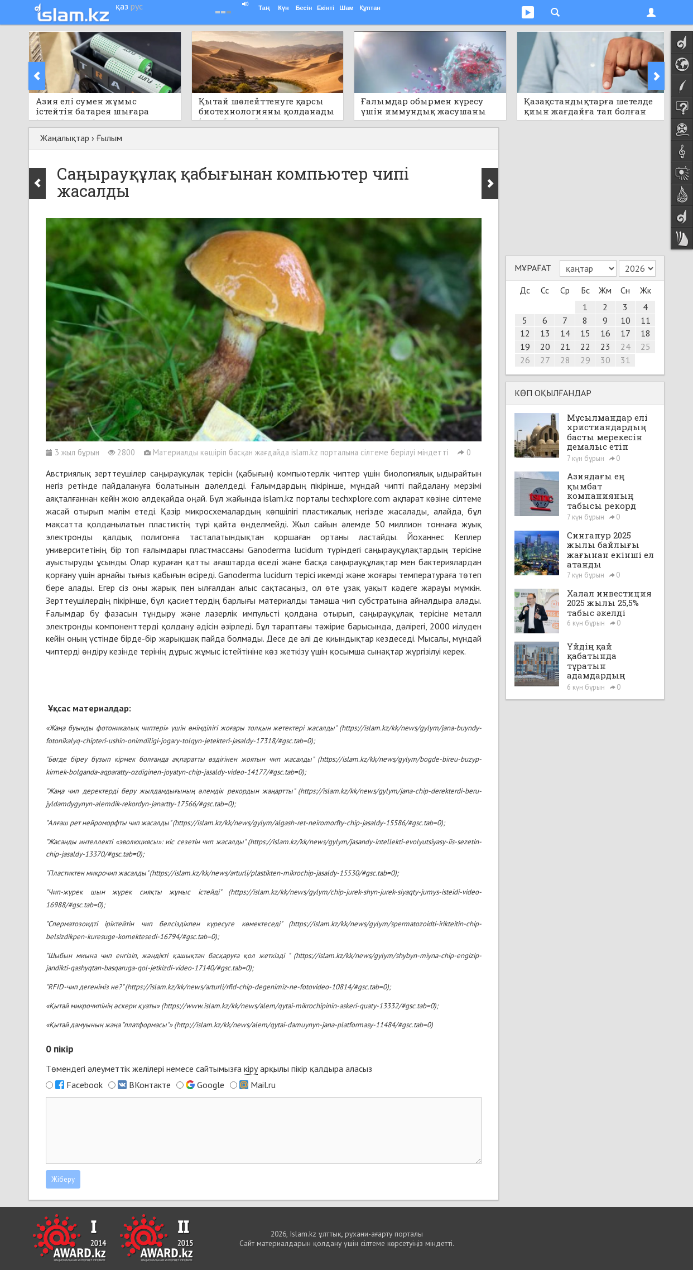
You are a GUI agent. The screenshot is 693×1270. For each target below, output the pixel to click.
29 (585, 359)
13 (545, 333)
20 (545, 346)
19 (525, 346)
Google (210, 1084)
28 (565, 359)
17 (625, 333)
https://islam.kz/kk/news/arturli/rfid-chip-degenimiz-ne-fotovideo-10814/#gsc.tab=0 (257, 987)
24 (625, 346)
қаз (122, 6)
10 (625, 320)
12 (525, 333)
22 (585, 346)
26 (525, 359)
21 (565, 346)
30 (605, 359)
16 (605, 333)
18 (646, 333)
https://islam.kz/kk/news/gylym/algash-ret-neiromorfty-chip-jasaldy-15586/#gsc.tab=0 (308, 823)
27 (545, 359)
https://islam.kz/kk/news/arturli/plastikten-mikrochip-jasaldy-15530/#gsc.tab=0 (273, 873)
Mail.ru (263, 1084)
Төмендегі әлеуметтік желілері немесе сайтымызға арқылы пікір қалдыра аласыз (209, 1069)
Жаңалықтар (64, 137)
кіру (251, 1068)
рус (137, 6)
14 (565, 333)
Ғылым (109, 137)
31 (625, 359)
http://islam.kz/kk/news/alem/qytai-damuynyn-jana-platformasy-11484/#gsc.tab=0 (303, 1025)
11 (646, 320)
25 (646, 346)
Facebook (84, 1084)
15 (585, 333)
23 (605, 346)
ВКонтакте (150, 1084)
